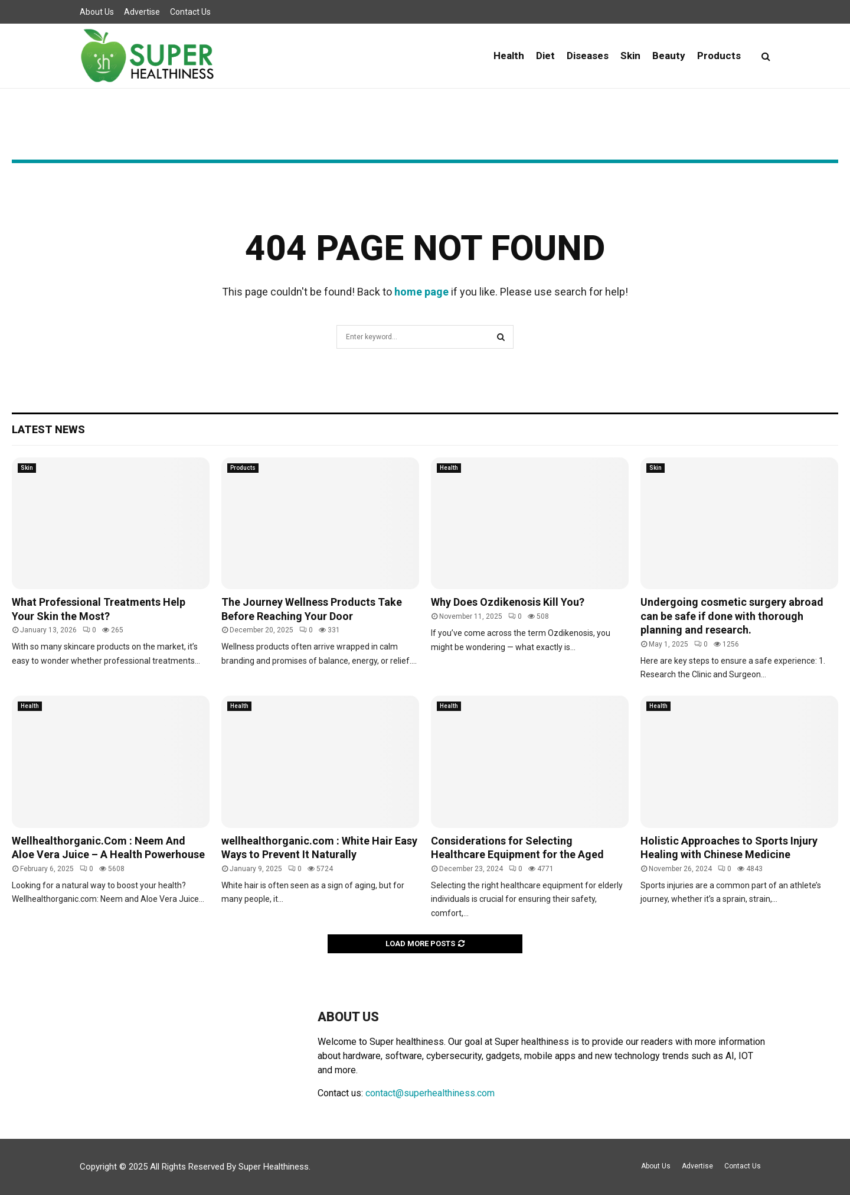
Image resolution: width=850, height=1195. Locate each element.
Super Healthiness (273, 1166)
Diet (545, 55)
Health (508, 55)
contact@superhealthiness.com (430, 1093)
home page (421, 291)
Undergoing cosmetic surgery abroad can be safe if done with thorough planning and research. (731, 616)
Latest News (48, 429)
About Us (97, 12)
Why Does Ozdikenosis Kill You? (507, 602)
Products (719, 55)
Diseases (588, 55)
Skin (630, 55)
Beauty (668, 55)
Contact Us (190, 12)
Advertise (142, 12)
